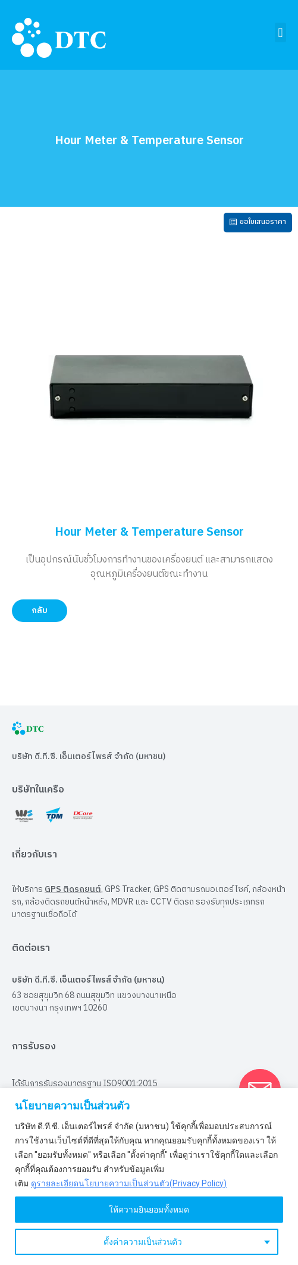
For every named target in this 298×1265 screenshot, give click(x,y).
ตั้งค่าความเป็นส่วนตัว (142, 1242)
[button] (280, 32)
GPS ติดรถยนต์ (73, 889)
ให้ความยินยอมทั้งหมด (149, 1209)
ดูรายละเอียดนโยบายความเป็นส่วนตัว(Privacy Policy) (129, 1183)
